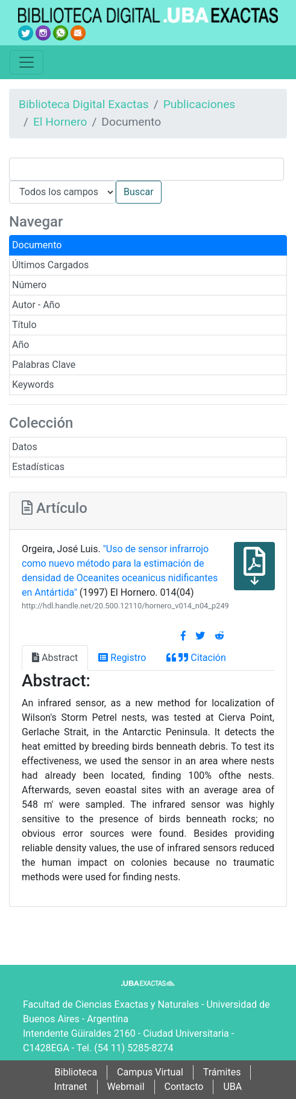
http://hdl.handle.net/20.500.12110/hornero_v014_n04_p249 (125, 605)
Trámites (222, 1072)
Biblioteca (76, 1072)
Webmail (126, 1086)
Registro (122, 657)
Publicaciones (199, 104)
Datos (24, 447)
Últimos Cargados (50, 265)
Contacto (184, 1086)
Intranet (70, 1086)
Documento (36, 245)
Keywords (33, 384)
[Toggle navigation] (26, 62)
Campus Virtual (150, 1072)
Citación (195, 657)
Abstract (55, 657)
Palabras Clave (43, 364)
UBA (232, 1086)
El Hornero (60, 122)
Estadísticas (38, 466)
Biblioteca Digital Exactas (84, 104)
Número (29, 285)
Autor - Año (36, 305)
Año (20, 344)
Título (24, 324)
